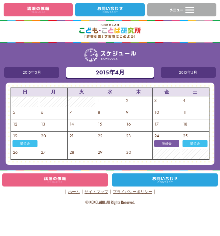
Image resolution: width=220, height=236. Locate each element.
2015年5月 (196, 72)
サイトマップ (96, 191)
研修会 (167, 143)
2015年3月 (24, 72)
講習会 (25, 143)
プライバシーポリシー (132, 191)
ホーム (74, 191)
